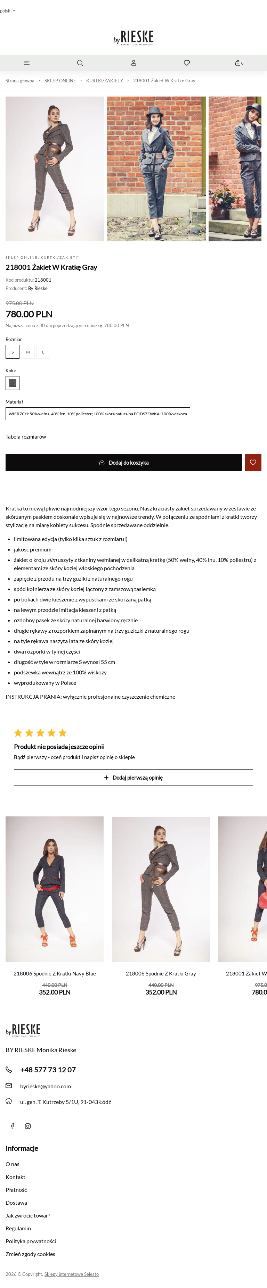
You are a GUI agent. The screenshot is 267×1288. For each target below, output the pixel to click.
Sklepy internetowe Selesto (71, 1274)
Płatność (16, 1189)
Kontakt (15, 1176)
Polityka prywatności (31, 1241)
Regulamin (18, 1228)
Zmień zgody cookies (30, 1253)
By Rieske (38, 288)
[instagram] (28, 1126)
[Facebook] (12, 1126)
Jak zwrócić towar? (28, 1215)
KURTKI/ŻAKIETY (104, 80)
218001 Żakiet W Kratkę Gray (164, 80)
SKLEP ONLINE (60, 80)
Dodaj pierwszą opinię (133, 777)
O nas (12, 1164)
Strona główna (20, 80)
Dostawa (16, 1202)
